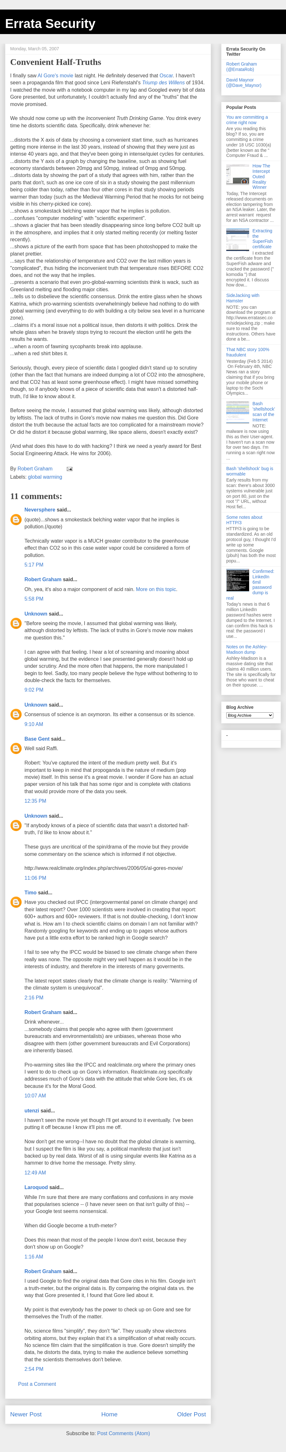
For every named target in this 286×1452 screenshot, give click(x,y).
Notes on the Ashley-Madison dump (246, 649)
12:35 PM (35, 801)
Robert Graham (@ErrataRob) (241, 66)
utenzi (31, 1110)
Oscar (166, 75)
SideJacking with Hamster (242, 298)
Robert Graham (42, 579)
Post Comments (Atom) (123, 1433)
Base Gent (37, 739)
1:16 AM (33, 1256)
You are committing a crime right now (247, 120)
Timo (30, 892)
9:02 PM (34, 690)
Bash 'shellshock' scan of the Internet (264, 411)
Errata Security (50, 24)
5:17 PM (34, 564)
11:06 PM (35, 878)
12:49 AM (35, 1172)
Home (109, 1414)
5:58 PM (34, 599)
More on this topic (156, 589)
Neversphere (39, 509)
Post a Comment (37, 1384)
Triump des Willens (163, 82)
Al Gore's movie (55, 75)
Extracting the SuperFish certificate (263, 238)
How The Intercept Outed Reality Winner (261, 176)
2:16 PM (34, 997)
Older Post (191, 1414)
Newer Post (26, 1414)
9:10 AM (33, 724)
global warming (45, 477)
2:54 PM (34, 1369)
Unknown (35, 614)
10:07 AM (35, 1095)
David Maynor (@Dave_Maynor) (244, 82)
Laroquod (36, 1187)
